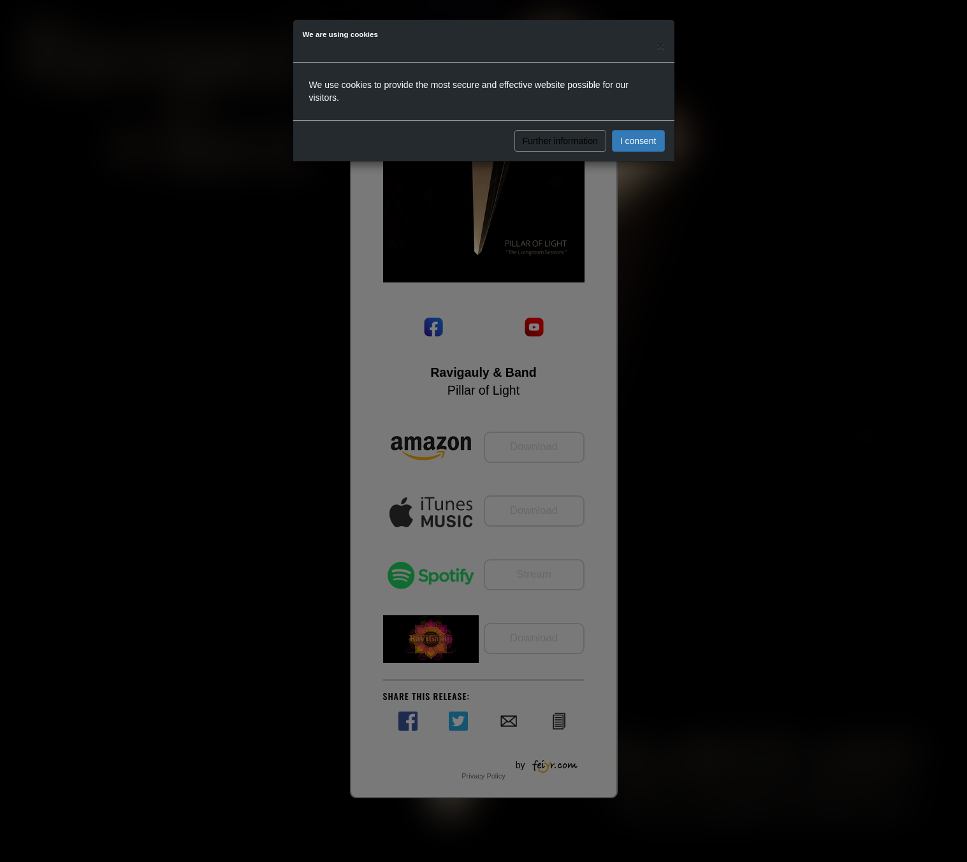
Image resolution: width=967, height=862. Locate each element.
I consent (638, 141)
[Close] (660, 45)
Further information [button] (560, 141)
